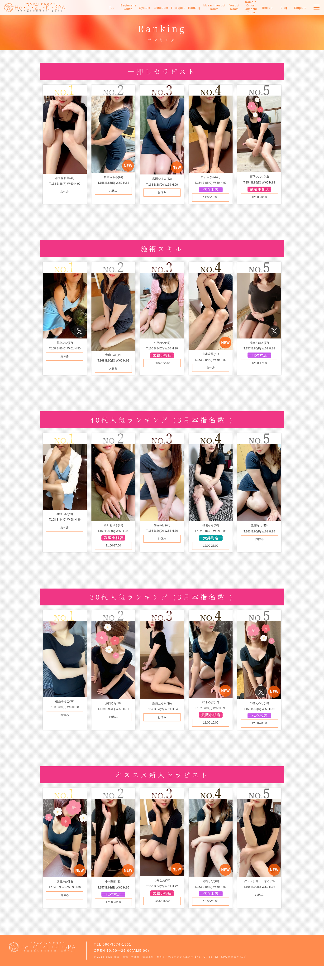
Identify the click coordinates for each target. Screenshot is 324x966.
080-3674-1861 (117, 944)
